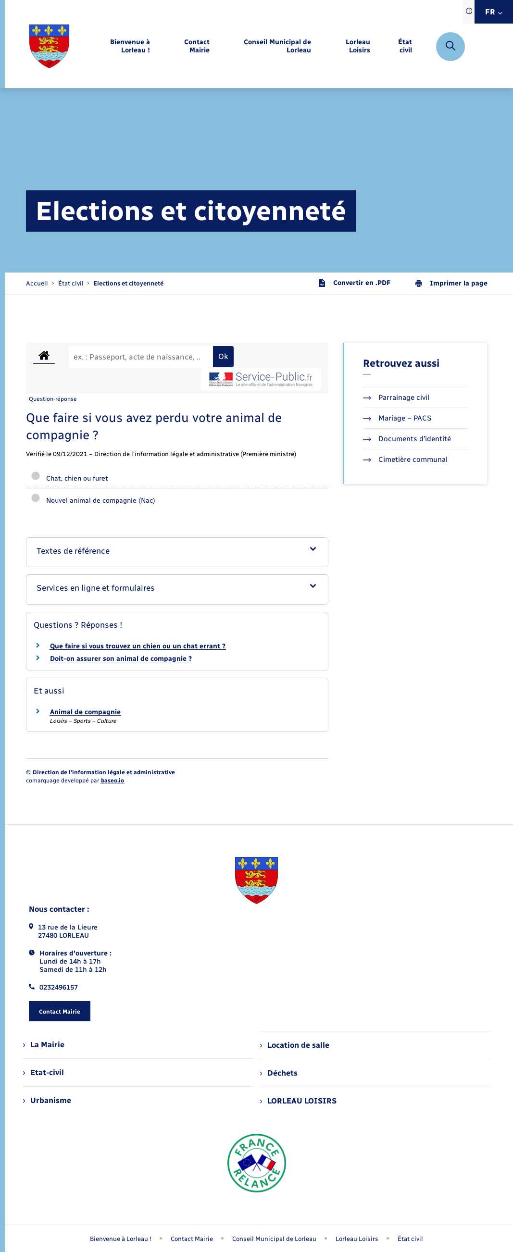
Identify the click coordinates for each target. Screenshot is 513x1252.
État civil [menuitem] (410, 1238)
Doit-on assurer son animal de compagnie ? (121, 659)
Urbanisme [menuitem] (47, 1100)
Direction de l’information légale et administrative (104, 772)
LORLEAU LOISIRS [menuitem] (298, 1100)
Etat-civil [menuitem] (43, 1072)
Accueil (37, 283)
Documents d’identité (407, 438)
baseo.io (112, 780)
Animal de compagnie (85, 712)
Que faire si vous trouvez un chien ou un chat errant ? (137, 646)
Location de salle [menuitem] (294, 1045)
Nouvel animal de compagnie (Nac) (93, 500)
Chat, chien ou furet (69, 478)
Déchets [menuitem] (279, 1073)
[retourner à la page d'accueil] (49, 46)
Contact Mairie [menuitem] (192, 1238)
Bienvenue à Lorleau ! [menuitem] (120, 1238)
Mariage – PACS (397, 418)
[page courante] (128, 283)
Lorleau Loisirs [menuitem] (357, 1238)
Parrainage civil (396, 397)
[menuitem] (117, 46)
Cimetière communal (405, 459)
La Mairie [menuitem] (43, 1044)
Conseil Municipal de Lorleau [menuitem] (274, 1238)
